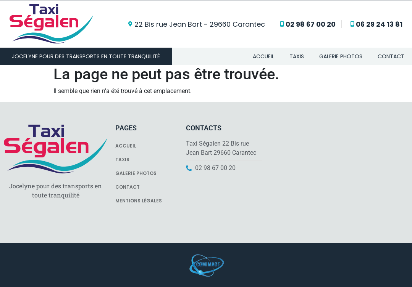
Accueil (263, 56)
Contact (391, 56)
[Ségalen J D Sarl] (339, 172)
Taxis (296, 56)
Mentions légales (138, 200)
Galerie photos (340, 56)
